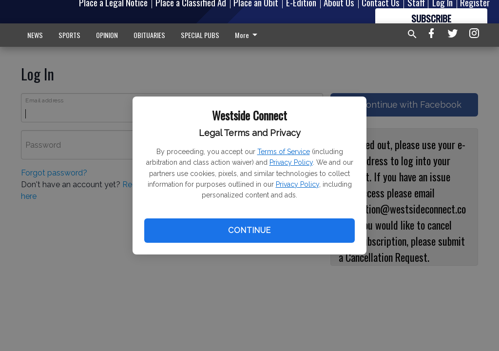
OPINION (107, 35)
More (248, 35)
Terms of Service (283, 152)
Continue (249, 230)
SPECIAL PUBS (200, 35)
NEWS (35, 35)
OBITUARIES (149, 35)
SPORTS (69, 35)
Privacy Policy (291, 162)
